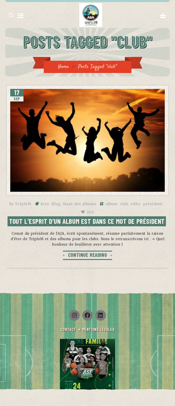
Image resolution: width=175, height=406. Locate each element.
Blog (55, 204)
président (152, 204)
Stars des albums (79, 204)
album (112, 204)
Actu (44, 204)
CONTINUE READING (87, 255)
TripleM (23, 204)
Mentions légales (98, 329)
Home (63, 66)
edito (136, 204)
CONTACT (68, 329)
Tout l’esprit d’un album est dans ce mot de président (87, 221)
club (124, 204)
